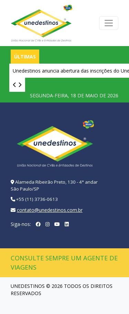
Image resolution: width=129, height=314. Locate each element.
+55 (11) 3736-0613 (37, 199)
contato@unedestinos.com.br (50, 210)
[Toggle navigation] (108, 23)
